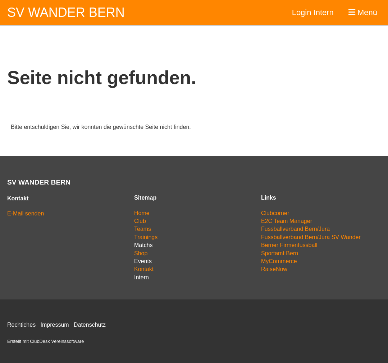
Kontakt (144, 269)
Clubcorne (274, 213)
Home (142, 213)
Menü (362, 12)
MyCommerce (279, 261)
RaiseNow (274, 269)
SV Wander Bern (66, 12)
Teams (142, 229)
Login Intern (313, 12)
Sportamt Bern (279, 253)
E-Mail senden (25, 213)
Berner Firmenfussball (289, 245)
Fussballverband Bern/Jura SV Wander (311, 237)
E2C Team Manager (286, 221)
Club (140, 221)
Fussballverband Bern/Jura (295, 229)
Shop (140, 253)
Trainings (146, 237)
